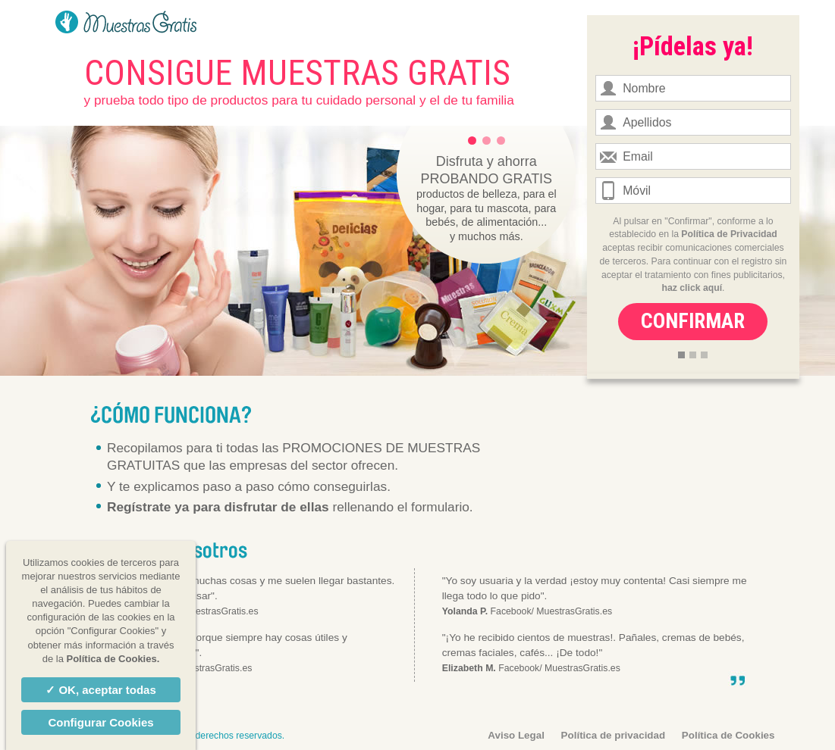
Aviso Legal (516, 735)
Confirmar (693, 321)
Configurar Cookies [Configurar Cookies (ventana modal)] (100, 722)
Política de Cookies (728, 735)
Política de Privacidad (729, 234)
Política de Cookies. (112, 658)
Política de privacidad (613, 735)
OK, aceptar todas (105, 689)
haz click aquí (692, 288)
